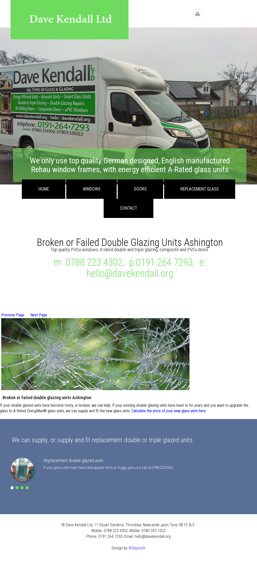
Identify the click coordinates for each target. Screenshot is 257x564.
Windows (91, 189)
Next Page (38, 315)
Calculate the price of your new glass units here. (169, 410)
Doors (140, 189)
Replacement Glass (199, 189)
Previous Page (12, 315)
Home (43, 189)
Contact (128, 208)
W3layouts (136, 548)
